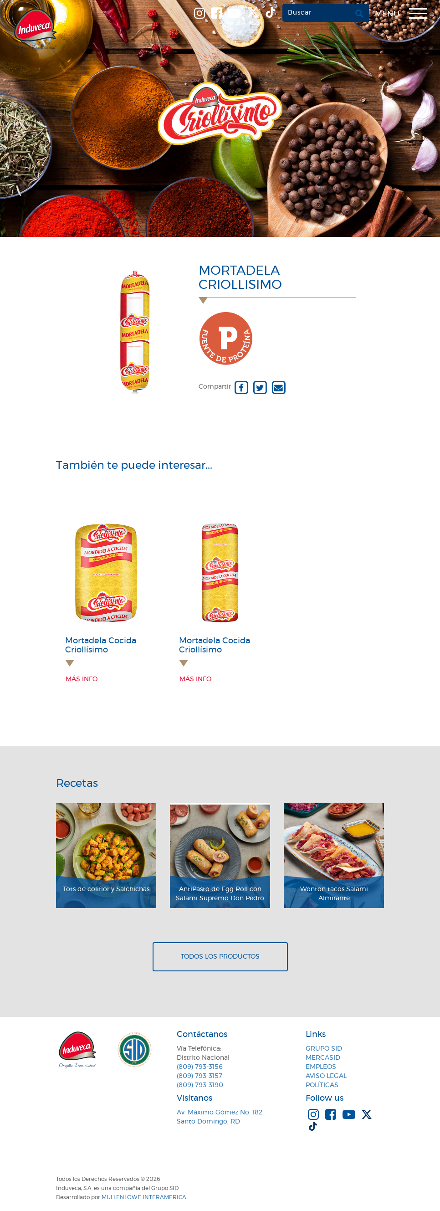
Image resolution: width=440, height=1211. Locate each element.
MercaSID (323, 1058)
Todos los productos (220, 957)
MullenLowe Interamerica (144, 1197)
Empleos (321, 1067)
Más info (81, 679)
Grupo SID (324, 1049)
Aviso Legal (326, 1076)
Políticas (322, 1085)
